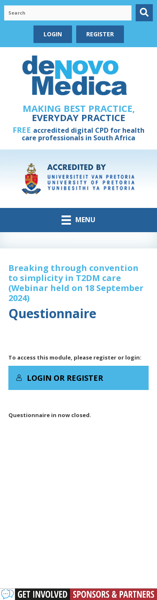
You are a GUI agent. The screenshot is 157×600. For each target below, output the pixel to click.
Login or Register (59, 378)
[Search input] (67, 12)
